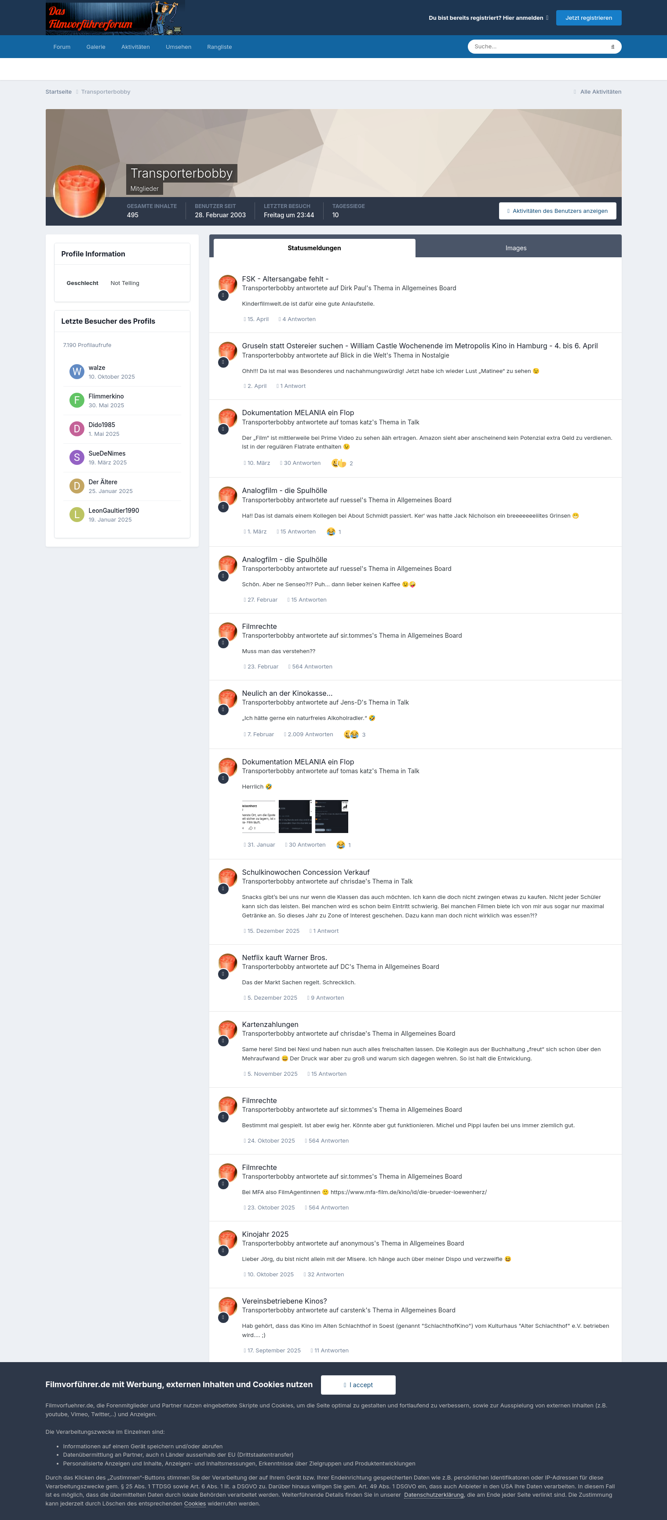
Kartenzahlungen (270, 1024)
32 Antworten (324, 1274)
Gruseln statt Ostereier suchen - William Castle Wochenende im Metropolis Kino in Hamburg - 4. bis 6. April (420, 345)
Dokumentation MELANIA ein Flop (298, 412)
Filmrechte (259, 626)
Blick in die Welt (363, 355)
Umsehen (178, 46)
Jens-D (350, 702)
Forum (62, 46)
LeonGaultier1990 (114, 510)
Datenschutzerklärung (433, 1494)
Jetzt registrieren (588, 17)
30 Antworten (300, 462)
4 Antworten (297, 318)
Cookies (195, 1503)
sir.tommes (356, 635)
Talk (413, 422)
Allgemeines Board (429, 288)
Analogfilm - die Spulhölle (285, 490)
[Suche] (505, 47)
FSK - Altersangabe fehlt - (285, 278)
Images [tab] (516, 248)
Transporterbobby (268, 288)
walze (97, 367)
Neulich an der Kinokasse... (287, 693)
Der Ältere (103, 482)
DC (344, 966)
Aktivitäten (135, 46)
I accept (358, 1384)
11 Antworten (330, 1350)
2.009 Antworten (308, 734)
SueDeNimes (107, 453)
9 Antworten (325, 997)
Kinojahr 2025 (265, 1234)
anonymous (357, 1243)
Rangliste (219, 46)
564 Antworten (310, 666)
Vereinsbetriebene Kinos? (284, 1301)
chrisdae (352, 881)
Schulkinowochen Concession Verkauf (306, 872)
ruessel (350, 500)
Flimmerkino (106, 396)
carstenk (352, 1310)
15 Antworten (296, 531)
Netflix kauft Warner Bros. (285, 957)
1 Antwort (291, 385)
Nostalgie (435, 355)
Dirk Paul (353, 288)
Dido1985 (102, 424)
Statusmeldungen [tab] (314, 248)
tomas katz (356, 422)
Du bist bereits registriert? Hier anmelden (488, 17)
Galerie (95, 46)
